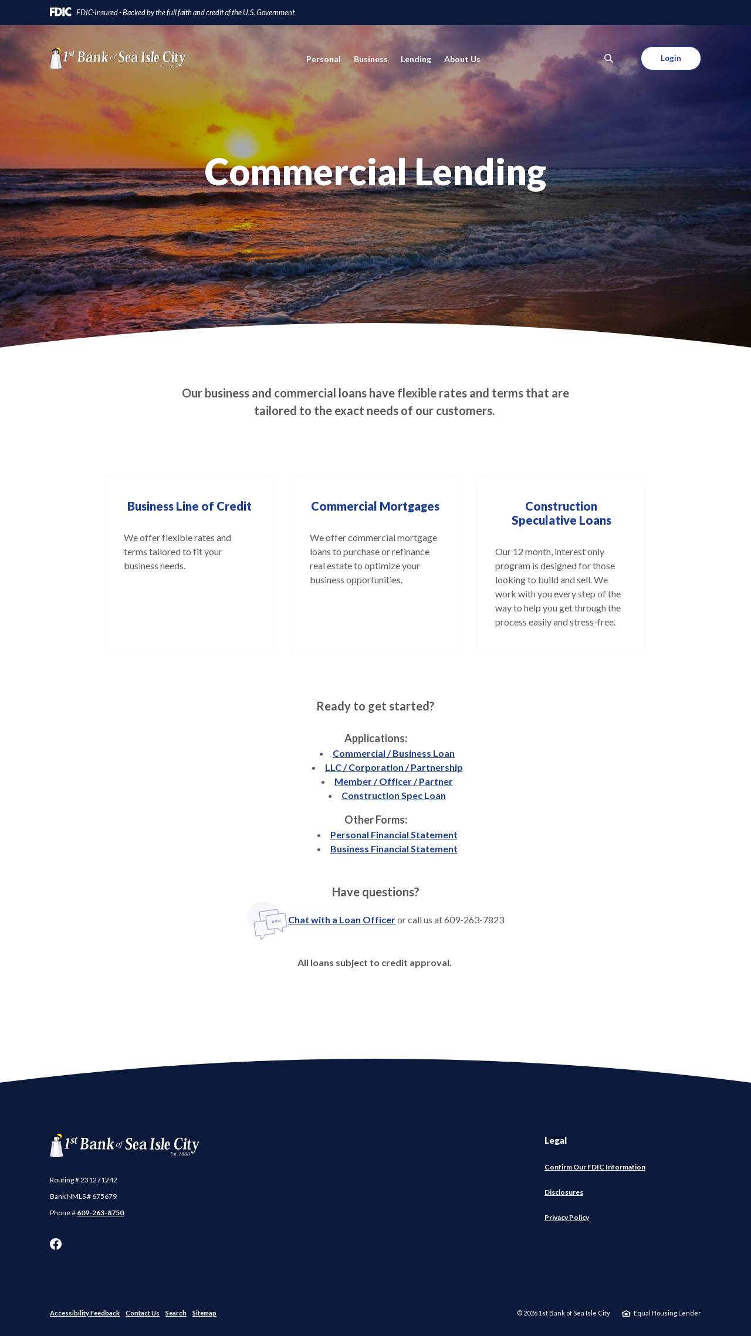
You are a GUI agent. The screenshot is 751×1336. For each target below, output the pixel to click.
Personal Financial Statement (394, 834)
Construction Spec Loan (393, 795)
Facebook (56, 1244)
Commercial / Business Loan (394, 753)
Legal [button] (555, 1140)
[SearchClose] (609, 58)
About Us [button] (462, 59)
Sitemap (204, 1313)
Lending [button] (416, 59)
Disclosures (563, 1192)
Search (176, 1313)
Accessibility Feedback (85, 1313)
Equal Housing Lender (667, 1313)
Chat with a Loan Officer (321, 919)
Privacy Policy (566, 1217)
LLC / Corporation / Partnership (394, 767)
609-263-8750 (100, 1212)
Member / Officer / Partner (393, 781)
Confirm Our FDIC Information (594, 1167)
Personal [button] (323, 59)
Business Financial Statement (394, 848)
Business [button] (371, 59)
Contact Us (143, 1313)
